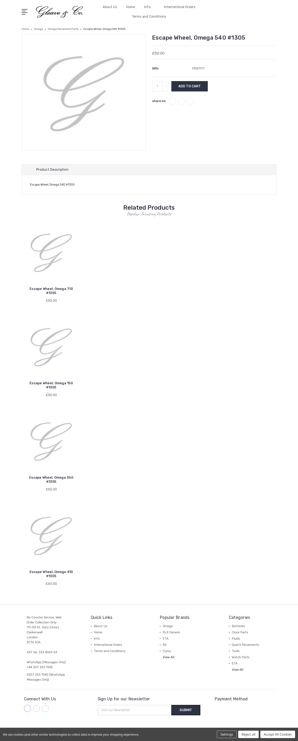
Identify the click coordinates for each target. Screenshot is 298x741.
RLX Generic (171, 632)
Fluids (236, 638)
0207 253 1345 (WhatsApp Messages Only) (46, 677)
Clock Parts (240, 632)
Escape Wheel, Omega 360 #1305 (51, 480)
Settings (226, 734)
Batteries (238, 626)
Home (130, 7)
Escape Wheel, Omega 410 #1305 (51, 574)
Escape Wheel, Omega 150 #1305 (51, 385)
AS (165, 645)
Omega (168, 626)
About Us (110, 7)
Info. (149, 7)
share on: (159, 101)
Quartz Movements (245, 645)
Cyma (167, 651)
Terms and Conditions (149, 16)
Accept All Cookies (278, 734)
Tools (236, 651)
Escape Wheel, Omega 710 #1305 (51, 291)
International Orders (179, 7)
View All (168, 657)
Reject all (248, 734)
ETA (165, 638)
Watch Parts (241, 657)
